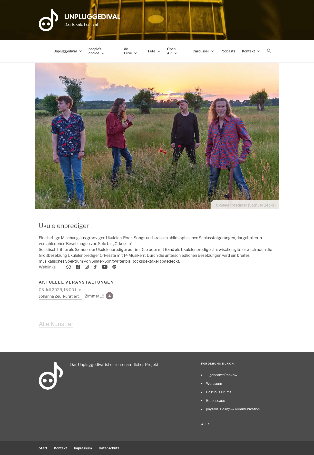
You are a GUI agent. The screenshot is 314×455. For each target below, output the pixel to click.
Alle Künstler (56, 323)
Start (43, 448)
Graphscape (215, 400)
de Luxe (128, 51)
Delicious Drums (218, 392)
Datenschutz (109, 448)
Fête (151, 51)
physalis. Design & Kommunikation (233, 409)
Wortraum (214, 383)
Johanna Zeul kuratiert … (60, 296)
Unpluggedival (92, 17)
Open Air (171, 51)
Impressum (83, 448)
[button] (269, 51)
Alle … (207, 424)
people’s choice (94, 51)
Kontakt (248, 51)
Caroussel (201, 51)
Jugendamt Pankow (221, 375)
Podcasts (227, 51)
